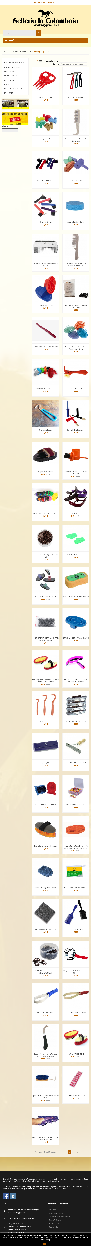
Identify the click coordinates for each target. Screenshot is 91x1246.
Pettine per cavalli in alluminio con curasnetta (76, 140)
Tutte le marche (10, 130)
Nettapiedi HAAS (76, 388)
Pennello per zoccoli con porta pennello (76, 473)
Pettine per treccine (45, 97)
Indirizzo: (24, 1211)
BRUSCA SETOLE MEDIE (76, 1054)
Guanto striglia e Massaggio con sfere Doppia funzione (45, 1138)
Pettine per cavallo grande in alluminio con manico (76, 265)
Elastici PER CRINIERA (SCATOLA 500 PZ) (45, 556)
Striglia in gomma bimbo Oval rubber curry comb (75, 348)
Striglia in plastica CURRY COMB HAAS (45, 513)
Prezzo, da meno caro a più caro (73, 64)
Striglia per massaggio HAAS (45, 388)
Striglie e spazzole (11, 72)
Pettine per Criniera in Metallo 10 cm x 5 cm (45, 265)
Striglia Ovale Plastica (45, 305)
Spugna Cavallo (45, 139)
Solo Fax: (17, 1229)
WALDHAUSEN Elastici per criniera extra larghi (76, 306)
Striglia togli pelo (45, 763)
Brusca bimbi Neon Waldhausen (45, 846)
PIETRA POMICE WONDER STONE (45, 929)
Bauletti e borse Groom (13, 89)
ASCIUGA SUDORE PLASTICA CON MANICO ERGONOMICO (76, 681)
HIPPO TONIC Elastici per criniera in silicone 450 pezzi (45, 972)
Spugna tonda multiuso (75, 222)
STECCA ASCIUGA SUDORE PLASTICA (45, 347)
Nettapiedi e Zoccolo (12, 67)
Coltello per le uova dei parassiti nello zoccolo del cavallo (45, 1055)
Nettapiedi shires (45, 222)
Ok (44, 1244)
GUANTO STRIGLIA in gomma (75, 555)
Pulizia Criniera (10, 80)
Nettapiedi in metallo (75, 97)
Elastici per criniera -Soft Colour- (76, 804)
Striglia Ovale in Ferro (45, 472)
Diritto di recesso (55, 1220)
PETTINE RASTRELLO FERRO (76, 763)
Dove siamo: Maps (56, 1213)
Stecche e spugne (10, 76)
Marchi (5, 126)
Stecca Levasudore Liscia (45, 1012)
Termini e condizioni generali (59, 1217)
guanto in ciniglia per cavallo (45, 888)
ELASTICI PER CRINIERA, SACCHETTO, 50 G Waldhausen (46, 639)
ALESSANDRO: (19, 1226)
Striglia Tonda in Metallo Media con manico (75, 972)
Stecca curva (75, 513)
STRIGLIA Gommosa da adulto (45, 596)
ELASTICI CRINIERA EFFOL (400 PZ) (76, 888)
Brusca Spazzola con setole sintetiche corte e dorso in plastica (45, 681)
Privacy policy (54, 1223)
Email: (21, 1218)
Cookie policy (54, 1227)
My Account (39, 2)
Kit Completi (8, 93)
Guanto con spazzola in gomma (45, 804)
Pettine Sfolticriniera (76, 929)
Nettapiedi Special (45, 430)
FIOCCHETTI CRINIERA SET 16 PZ (76, 1096)
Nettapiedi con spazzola (45, 180)
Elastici (7, 84)
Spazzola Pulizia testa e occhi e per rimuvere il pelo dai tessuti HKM (76, 847)
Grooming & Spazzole (14, 62)
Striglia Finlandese (76, 180)
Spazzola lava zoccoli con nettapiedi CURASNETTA (45, 1097)
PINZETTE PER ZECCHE (45, 721)
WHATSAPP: (18, 1232)
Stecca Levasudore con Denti (76, 1012)
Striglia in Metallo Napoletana (75, 721)
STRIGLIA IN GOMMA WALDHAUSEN (76, 638)
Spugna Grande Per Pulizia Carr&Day (76, 596)
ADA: (16, 1224)
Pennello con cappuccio (75, 430)
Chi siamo (52, 1210)
